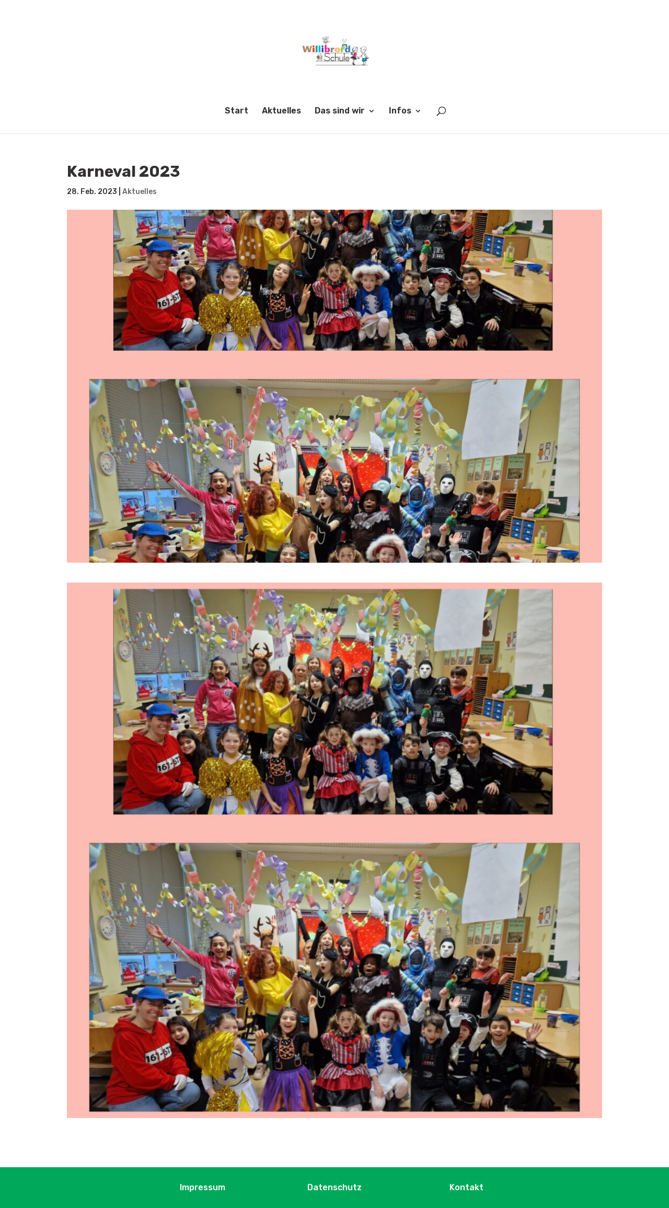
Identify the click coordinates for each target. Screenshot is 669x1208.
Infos (400, 111)
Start (236, 111)
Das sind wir (340, 111)
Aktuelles (281, 111)
